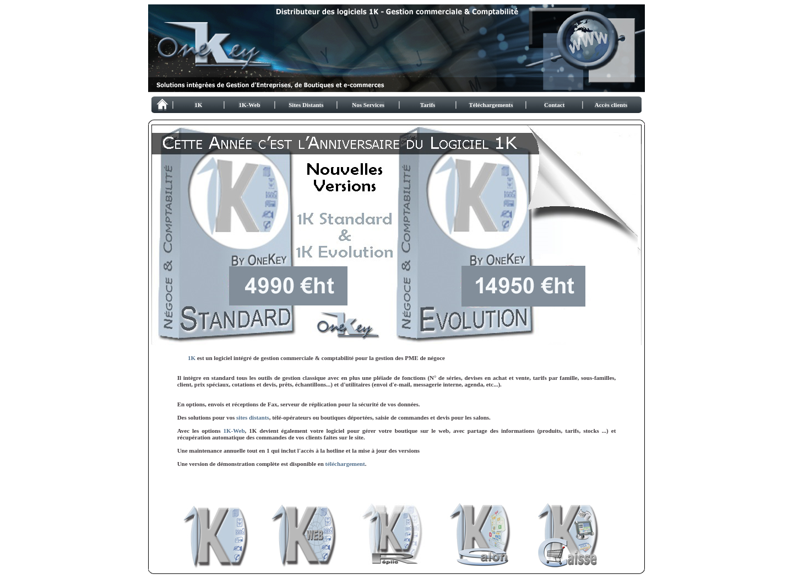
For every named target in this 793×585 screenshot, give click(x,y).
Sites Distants (306, 104)
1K (198, 104)
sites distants (252, 417)
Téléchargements (491, 104)
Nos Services (368, 104)
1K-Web (249, 104)
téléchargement (345, 463)
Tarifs (428, 104)
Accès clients (611, 104)
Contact (554, 104)
